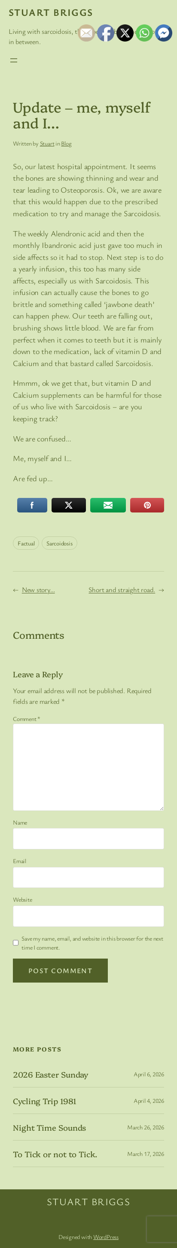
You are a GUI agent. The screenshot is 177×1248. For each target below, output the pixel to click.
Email (19, 861)
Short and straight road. (121, 589)
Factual (26, 543)
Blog (66, 143)
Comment (26, 719)
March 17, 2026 (145, 1154)
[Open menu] (14, 60)
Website (22, 899)
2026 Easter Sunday (50, 1074)
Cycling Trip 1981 (44, 1100)
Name (20, 822)
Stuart (47, 143)
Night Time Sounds (49, 1127)
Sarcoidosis (59, 543)
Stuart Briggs (51, 12)
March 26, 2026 (145, 1127)
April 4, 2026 (149, 1100)
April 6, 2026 (149, 1074)
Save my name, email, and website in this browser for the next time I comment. (92, 942)
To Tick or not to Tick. (55, 1154)
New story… (38, 589)
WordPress (106, 1237)
